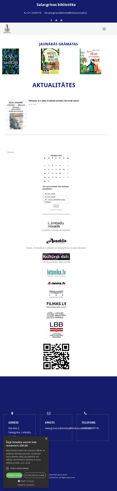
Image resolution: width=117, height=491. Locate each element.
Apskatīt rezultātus (56, 209)
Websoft (55, 477)
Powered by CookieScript (26, 485)
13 (60, 169)
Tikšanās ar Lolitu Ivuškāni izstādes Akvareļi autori (53, 100)
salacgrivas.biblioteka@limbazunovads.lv (68, 428)
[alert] (26, 462)
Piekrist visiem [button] (14, 475)
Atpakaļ (10, 152)
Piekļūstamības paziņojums (56, 474)
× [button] (46, 439)
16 (45, 173)
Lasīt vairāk (25, 463)
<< (44, 155)
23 (45, 177)
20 (60, 173)
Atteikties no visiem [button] (34, 475)
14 (63, 169)
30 (45, 181)
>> (67, 155)
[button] (26, 481)
